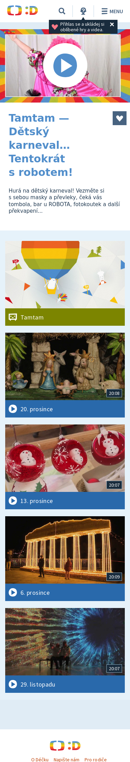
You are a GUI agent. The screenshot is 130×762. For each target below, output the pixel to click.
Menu (111, 11)
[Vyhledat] (62, 11)
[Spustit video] (65, 66)
